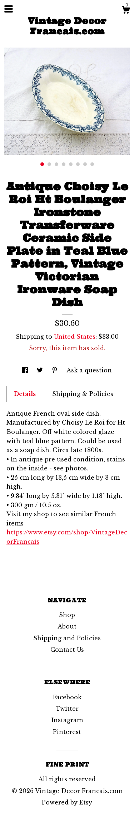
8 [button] (92, 164)
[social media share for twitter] (41, 370)
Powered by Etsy (67, 802)
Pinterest (67, 731)
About (67, 626)
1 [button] (42, 164)
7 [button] (85, 164)
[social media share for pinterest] (55, 370)
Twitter (67, 708)
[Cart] (126, 10)
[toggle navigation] (8, 9)
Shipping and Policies (67, 638)
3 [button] (56, 164)
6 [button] (78, 164)
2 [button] (49, 164)
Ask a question (89, 370)
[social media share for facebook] (26, 370)
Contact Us (67, 649)
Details (25, 393)
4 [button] (63, 164)
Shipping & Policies (82, 393)
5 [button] (71, 164)
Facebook (67, 697)
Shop (67, 614)
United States (74, 336)
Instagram (67, 720)
